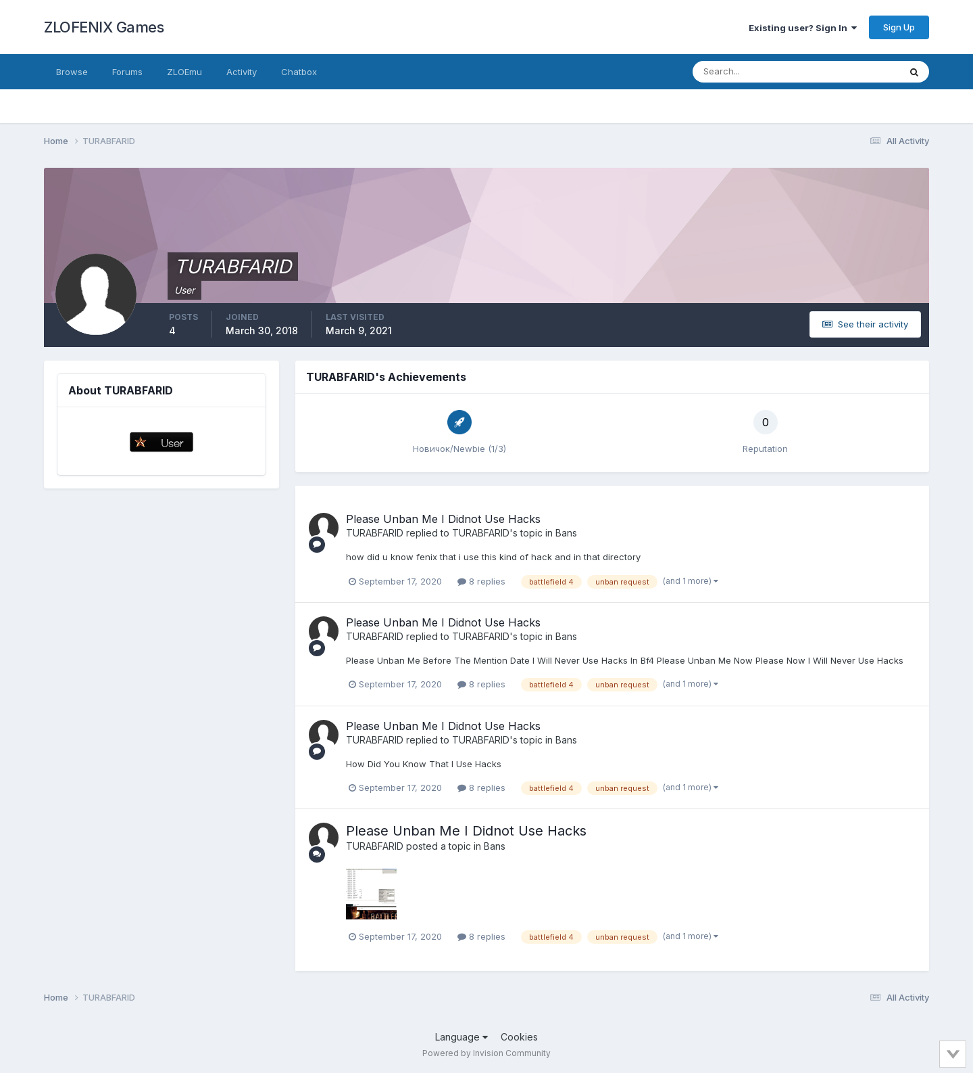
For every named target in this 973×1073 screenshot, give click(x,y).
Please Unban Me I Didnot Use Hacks (443, 519)
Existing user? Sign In (803, 27)
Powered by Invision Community (486, 1053)
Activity (241, 71)
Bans (566, 533)
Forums (127, 71)
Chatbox (299, 71)
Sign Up (899, 27)
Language (461, 1037)
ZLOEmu (184, 71)
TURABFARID (374, 533)
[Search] (752, 72)
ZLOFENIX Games (104, 27)
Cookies (519, 1037)
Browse (72, 71)
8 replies (481, 581)
